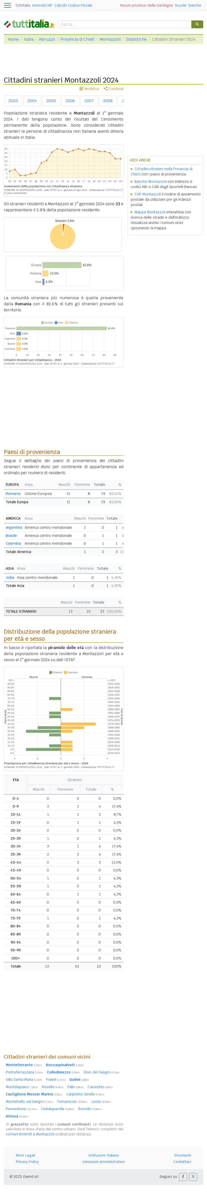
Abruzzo (47, 39)
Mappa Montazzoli (150, 212)
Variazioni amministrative (103, 1161)
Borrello (89, 1109)
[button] (183, 1177)
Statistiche (136, 39)
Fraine (55, 1079)
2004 (32, 100)
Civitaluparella (57, 1109)
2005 (51, 100)
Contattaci (182, 1161)
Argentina (14, 527)
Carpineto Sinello (85, 1094)
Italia (29, 39)
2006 (70, 100)
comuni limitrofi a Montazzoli (30, 1134)
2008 (108, 100)
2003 (13, 100)
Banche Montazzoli (151, 181)
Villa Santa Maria (24, 1079)
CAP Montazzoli (148, 194)
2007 (89, 100)
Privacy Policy (27, 1161)
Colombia (13, 543)
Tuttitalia (22, 5)
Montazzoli (110, 39)
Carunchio (100, 1087)
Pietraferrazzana (24, 1072)
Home (13, 39)
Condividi (113, 88)
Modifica (89, 88)
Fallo (75, 1087)
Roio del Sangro (102, 1072)
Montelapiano (22, 1087)
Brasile (11, 535)
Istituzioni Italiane (103, 1155)
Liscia (101, 1101)
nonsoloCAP (42, 5)
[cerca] (124, 24)
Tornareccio (72, 1101)
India (10, 577)
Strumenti (182, 1155)
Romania (13, 493)
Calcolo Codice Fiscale (73, 5)
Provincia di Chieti (77, 39)
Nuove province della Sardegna (146, 5)
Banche (195, 5)
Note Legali (25, 1155)
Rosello (52, 1087)
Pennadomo (21, 1109)
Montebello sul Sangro (29, 1101)
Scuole (181, 5)
